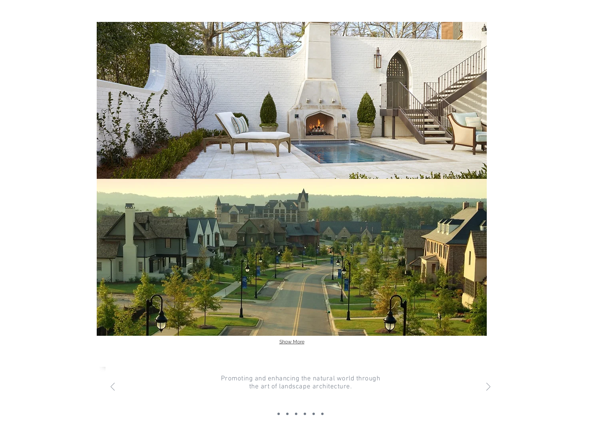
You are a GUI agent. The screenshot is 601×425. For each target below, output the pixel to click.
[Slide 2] (278, 414)
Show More (291, 342)
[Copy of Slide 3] (305, 414)
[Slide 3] (296, 414)
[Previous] (113, 387)
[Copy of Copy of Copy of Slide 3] (322, 414)
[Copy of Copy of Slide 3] (313, 414)
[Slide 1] (287, 414)
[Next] (488, 387)
